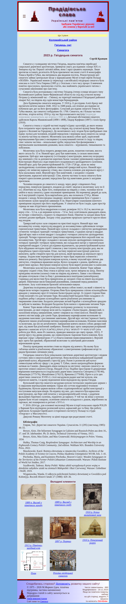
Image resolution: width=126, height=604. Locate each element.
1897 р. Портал (63, 541)
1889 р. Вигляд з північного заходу (33, 504)
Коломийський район (63, 40)
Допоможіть (63, 583)
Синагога (63, 50)
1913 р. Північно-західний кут (33, 546)
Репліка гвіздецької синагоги (63, 574)
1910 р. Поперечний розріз (92, 541)
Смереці (44, 601)
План (33, 573)
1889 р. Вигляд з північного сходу (63, 503)
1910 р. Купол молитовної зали (92, 513)
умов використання (37, 598)
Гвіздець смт (63, 45)
